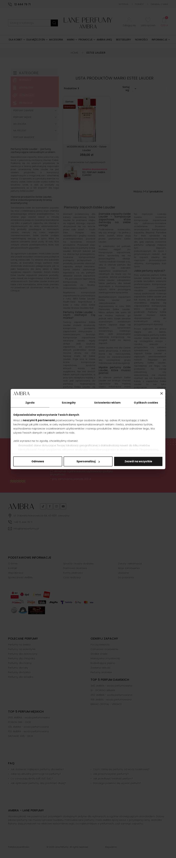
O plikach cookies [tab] (146, 402)
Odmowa (37, 461)
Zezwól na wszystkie (138, 461)
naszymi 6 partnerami (39, 420)
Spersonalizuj (88, 461)
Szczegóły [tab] (69, 402)
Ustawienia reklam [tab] (107, 402)
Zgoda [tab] (30, 402)
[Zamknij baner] (161, 393)
